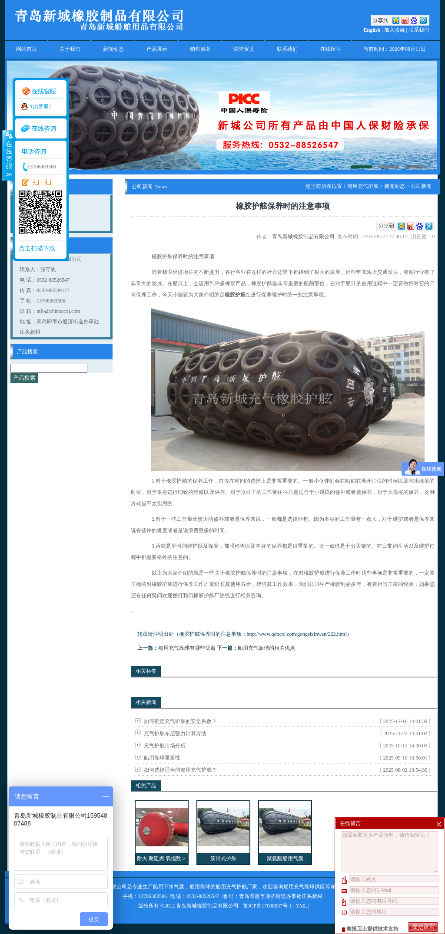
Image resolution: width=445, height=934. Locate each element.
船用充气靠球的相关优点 (266, 648)
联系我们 (418, 30)
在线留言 (330, 49)
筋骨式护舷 (223, 858)
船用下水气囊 (168, 887)
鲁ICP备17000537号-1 (267, 906)
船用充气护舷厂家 (236, 887)
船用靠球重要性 (162, 758)
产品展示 (156, 49)
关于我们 (70, 49)
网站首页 (26, 49)
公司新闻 (421, 186)
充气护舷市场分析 (165, 746)
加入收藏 (394, 30)
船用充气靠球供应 (304, 887)
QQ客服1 (41, 106)
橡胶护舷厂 (206, 595)
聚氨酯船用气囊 (285, 858)
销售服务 (200, 49)
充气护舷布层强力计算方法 (175, 733)
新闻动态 (113, 49)
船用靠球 (199, 887)
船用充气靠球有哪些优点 (187, 648)
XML (301, 906)
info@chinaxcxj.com (58, 311)
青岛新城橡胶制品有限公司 (304, 237)
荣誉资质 (243, 49)
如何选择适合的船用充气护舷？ (180, 770)
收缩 (7, 155)
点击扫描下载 (37, 248)
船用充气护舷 (363, 186)
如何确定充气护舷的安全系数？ (180, 721)
